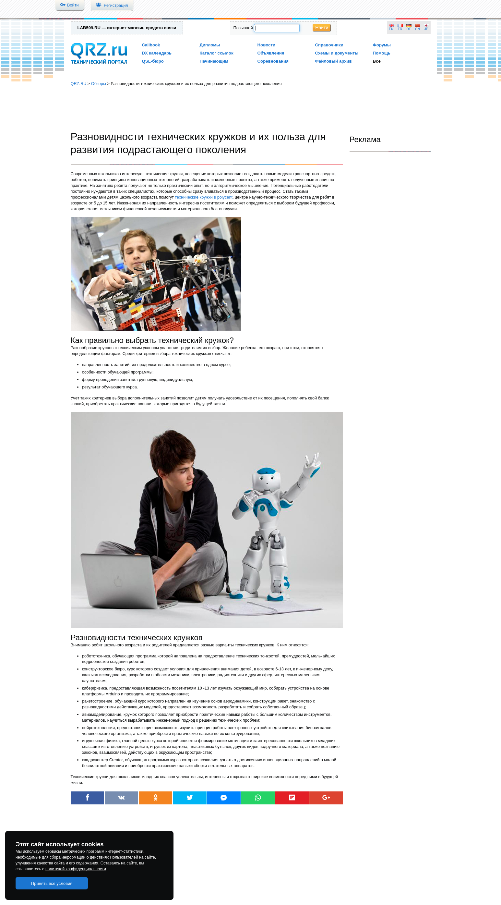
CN (417, 29)
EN (391, 29)
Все (377, 61)
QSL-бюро (153, 61)
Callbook (151, 45)
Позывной (243, 27)
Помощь (382, 53)
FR (400, 29)
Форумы (382, 45)
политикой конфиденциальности (75, 869)
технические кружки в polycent (204, 197)
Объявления (270, 53)
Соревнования (273, 61)
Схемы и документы (337, 53)
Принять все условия (52, 883)
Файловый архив (333, 61)
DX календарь (157, 53)
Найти (321, 27)
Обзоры (98, 83)
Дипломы (210, 45)
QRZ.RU (79, 83)
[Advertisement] (250, 108)
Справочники (329, 45)
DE (408, 29)
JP (426, 29)
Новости (266, 45)
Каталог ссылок (216, 53)
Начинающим (214, 61)
